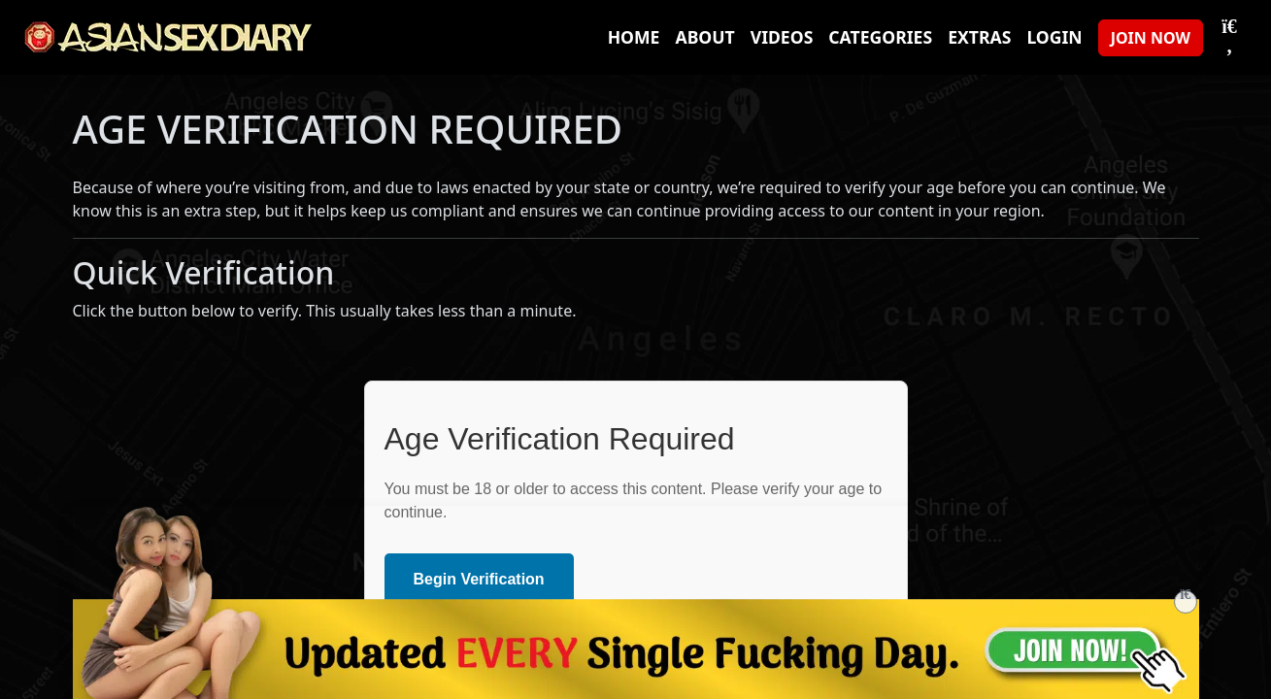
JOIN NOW (1150, 38)
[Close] (1185, 602)
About (704, 37)
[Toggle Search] (1229, 37)
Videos (782, 37)
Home (634, 37)
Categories (880, 37)
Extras (979, 37)
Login (1054, 37)
